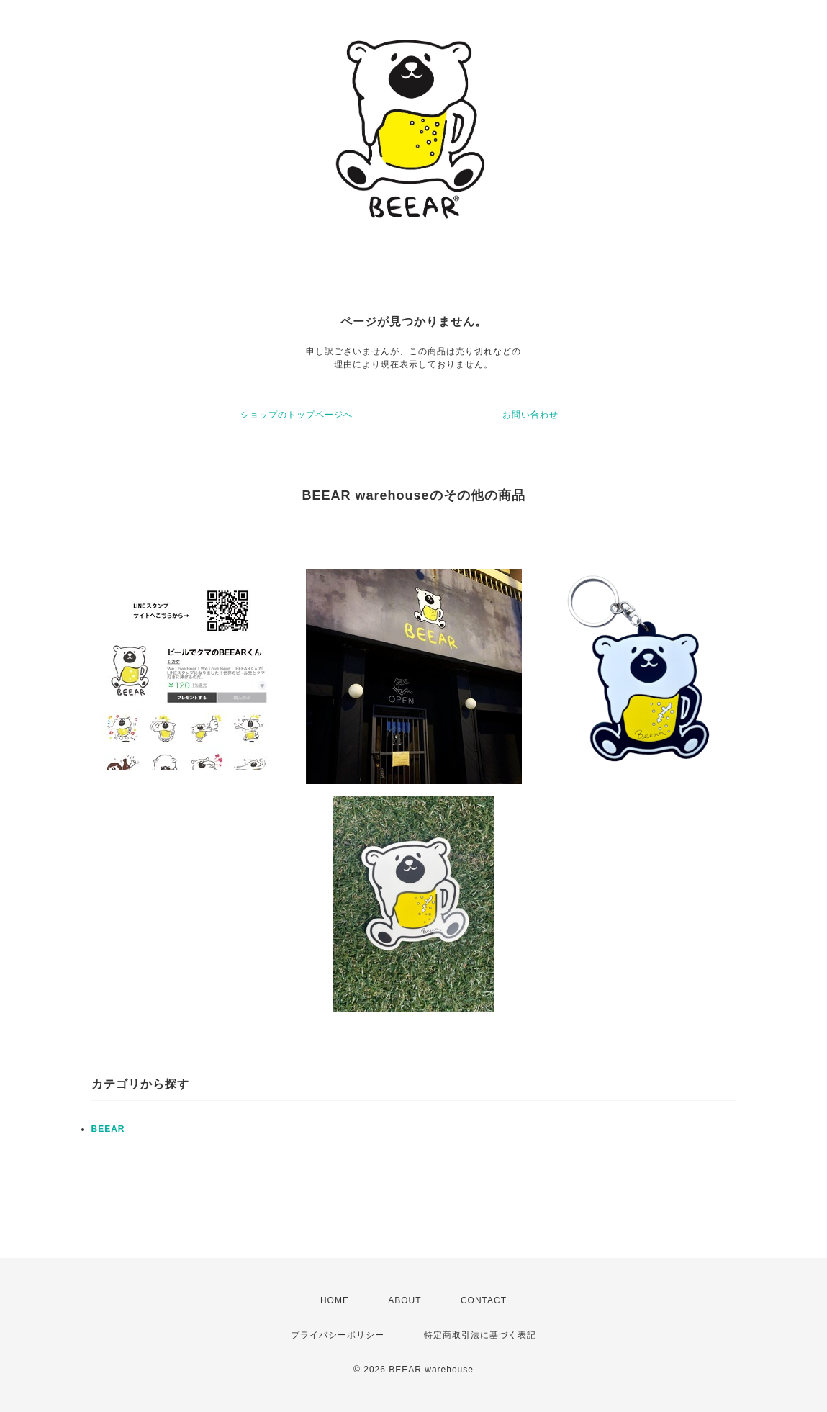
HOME (334, 1300)
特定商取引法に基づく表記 (480, 1335)
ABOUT (404, 1300)
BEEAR (108, 1129)
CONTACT (484, 1300)
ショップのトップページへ (296, 415)
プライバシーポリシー (337, 1335)
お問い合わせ (530, 415)
